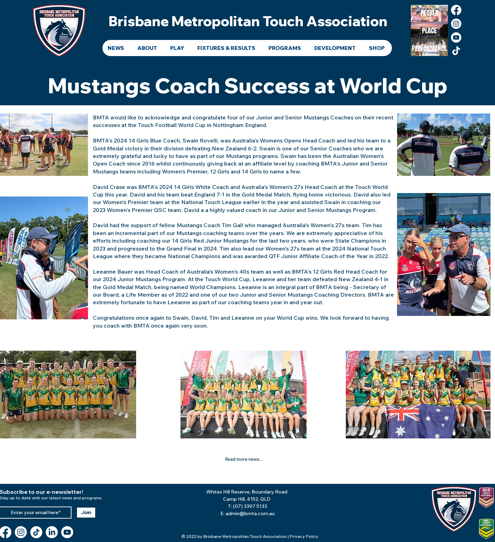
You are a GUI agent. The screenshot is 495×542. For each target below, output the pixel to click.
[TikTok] (456, 51)
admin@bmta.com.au (250, 513)
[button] (148, 48)
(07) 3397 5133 (250, 506)
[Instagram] (456, 24)
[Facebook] (456, 10)
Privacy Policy (304, 536)
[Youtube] (456, 37)
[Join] (86, 513)
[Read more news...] (243, 459)
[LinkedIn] (52, 532)
